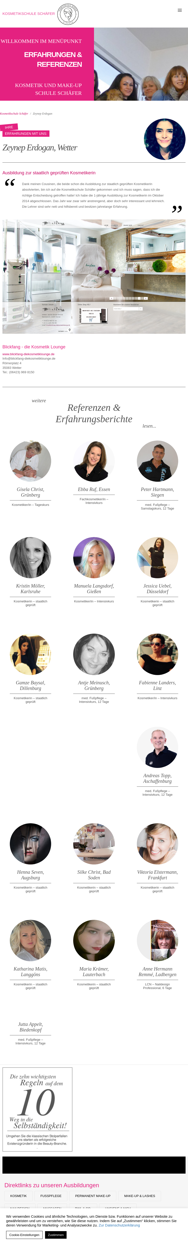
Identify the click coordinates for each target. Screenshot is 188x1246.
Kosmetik (18, 1196)
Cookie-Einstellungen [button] (24, 1235)
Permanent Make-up (92, 1196)
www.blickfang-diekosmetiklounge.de (28, 354)
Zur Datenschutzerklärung (119, 1225)
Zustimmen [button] (56, 1235)
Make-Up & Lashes (139, 1196)
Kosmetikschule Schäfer (28, 13)
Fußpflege (50, 1196)
